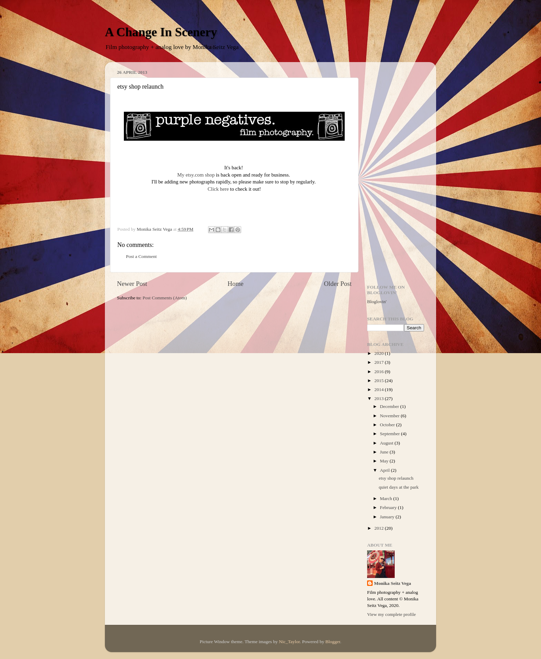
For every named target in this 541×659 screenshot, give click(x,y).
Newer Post (132, 283)
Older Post (338, 283)
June (385, 452)
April (385, 470)
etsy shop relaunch (396, 478)
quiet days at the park (399, 487)
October (388, 424)
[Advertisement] (395, 170)
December (390, 406)
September (390, 433)
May (385, 460)
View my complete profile (391, 614)
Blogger (332, 641)
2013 (379, 398)
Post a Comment (141, 256)
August (387, 443)
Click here (218, 189)
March (386, 498)
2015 (379, 380)
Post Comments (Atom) (164, 297)
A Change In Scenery (161, 32)
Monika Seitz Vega (392, 583)
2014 (379, 389)
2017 (379, 362)
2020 (379, 353)
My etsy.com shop (196, 175)
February (389, 507)
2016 (379, 371)
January (387, 516)
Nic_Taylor (289, 641)
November (390, 415)
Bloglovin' (376, 301)
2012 (379, 528)
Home (236, 283)
